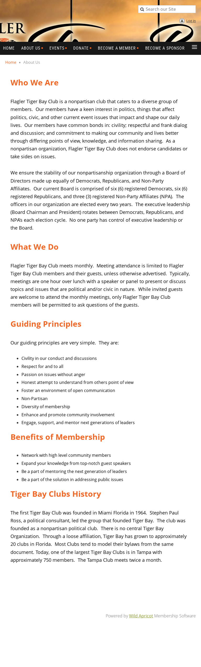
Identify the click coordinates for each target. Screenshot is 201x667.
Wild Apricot (141, 616)
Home (10, 62)
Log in (191, 20)
